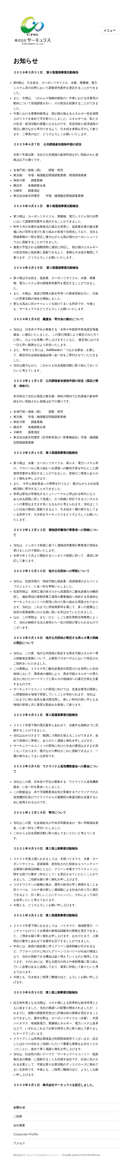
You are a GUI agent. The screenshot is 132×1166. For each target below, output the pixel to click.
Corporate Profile (25, 1134)
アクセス (19, 1143)
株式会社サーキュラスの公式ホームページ (36, 1155)
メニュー (110, 30)
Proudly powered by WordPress (81, 1155)
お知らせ (19, 1107)
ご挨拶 (17, 1116)
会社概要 (19, 1125)
